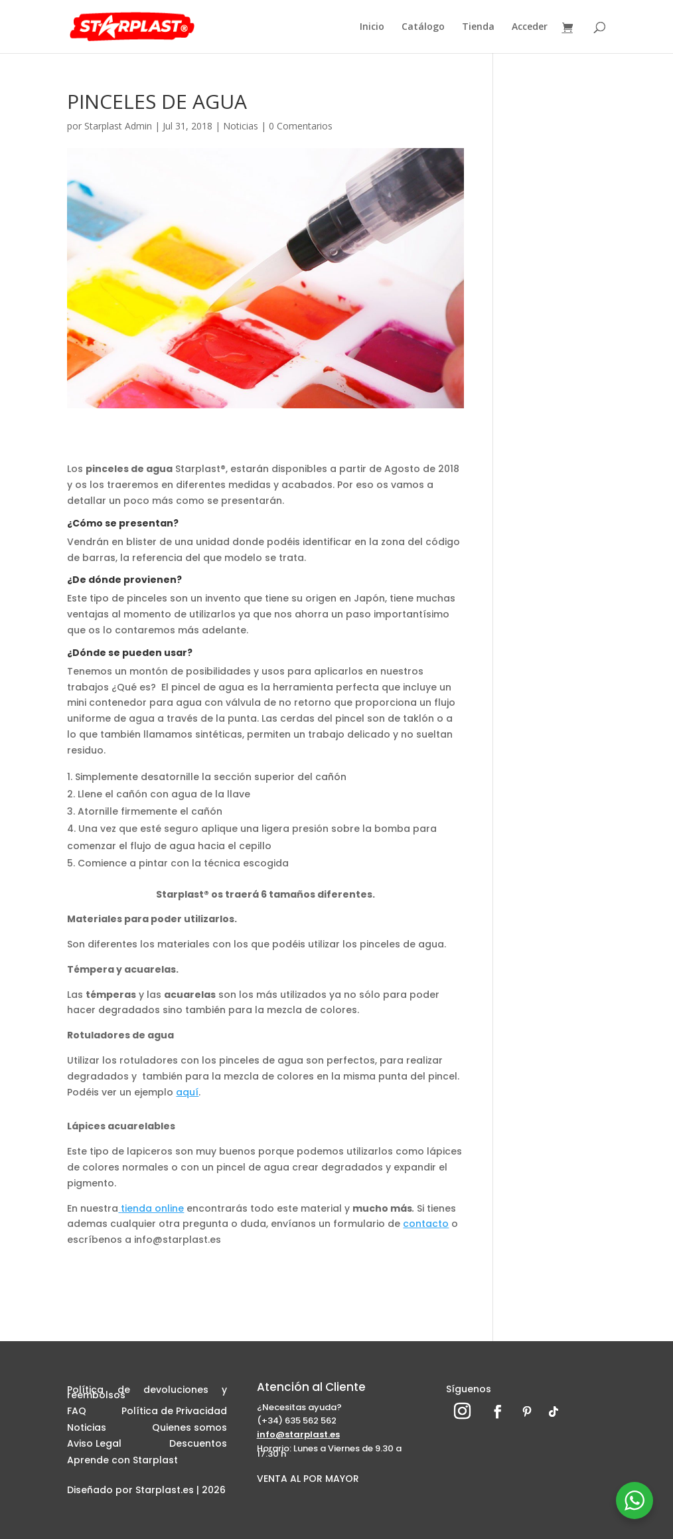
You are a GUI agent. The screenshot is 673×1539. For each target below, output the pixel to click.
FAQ (76, 1413)
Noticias (240, 126)
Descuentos (198, 1445)
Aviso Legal (94, 1445)
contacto (426, 1223)
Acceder (530, 27)
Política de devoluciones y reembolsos (147, 1394)
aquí (187, 1092)
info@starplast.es (298, 1434)
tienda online (151, 1208)
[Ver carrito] (570, 28)
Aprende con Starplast (122, 1462)
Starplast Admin (118, 126)
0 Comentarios (301, 126)
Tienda (478, 27)
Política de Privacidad (174, 1413)
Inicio (372, 27)
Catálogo (423, 27)
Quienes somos (189, 1429)
